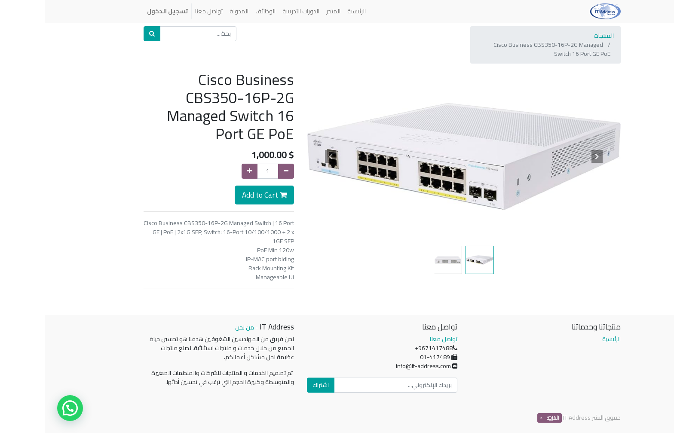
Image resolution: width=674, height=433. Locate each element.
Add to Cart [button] (219, 195)
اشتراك (275, 384)
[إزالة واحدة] (241, 171)
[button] (552, 156)
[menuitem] (311, 11)
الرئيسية (566, 339)
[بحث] (106, 33)
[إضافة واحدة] (204, 171)
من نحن (199, 327)
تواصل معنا (398, 339)
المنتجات (558, 35)
